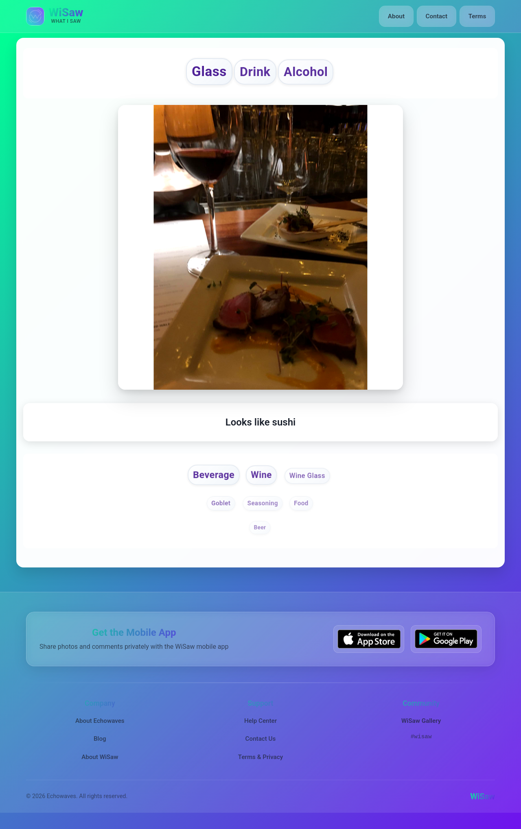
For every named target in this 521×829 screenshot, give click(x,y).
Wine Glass (311, 480)
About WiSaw (99, 763)
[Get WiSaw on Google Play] (446, 645)
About (398, 16)
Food (304, 509)
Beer (259, 533)
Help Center (260, 727)
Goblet (218, 509)
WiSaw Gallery (421, 727)
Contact (437, 16)
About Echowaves (100, 727)
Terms (477, 16)
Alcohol (311, 74)
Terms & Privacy (260, 763)
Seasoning (262, 509)
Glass (202, 73)
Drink (254, 74)
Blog (100, 745)
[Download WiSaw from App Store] (368, 645)
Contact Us (260, 745)
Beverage (209, 479)
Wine (262, 480)
